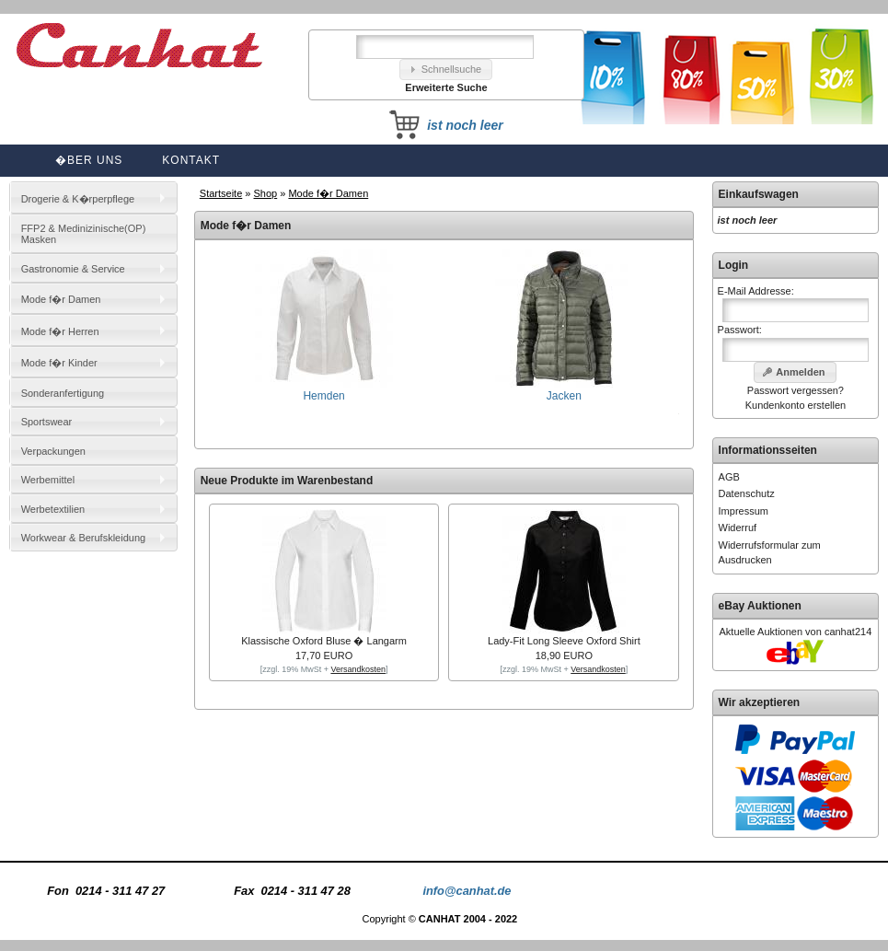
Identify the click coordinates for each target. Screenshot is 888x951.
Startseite (221, 193)
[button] (446, 69)
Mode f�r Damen (328, 193)
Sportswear (47, 421)
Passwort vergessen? (795, 390)
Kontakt (191, 160)
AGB (729, 476)
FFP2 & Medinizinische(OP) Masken (83, 234)
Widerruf (738, 527)
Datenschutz (747, 493)
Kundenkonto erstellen (795, 405)
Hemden (324, 389)
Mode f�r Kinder (59, 362)
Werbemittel (48, 479)
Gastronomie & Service (73, 268)
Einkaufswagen (759, 194)
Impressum (743, 510)
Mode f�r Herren (60, 331)
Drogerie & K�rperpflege (78, 198)
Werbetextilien (53, 509)
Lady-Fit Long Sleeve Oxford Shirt (564, 640)
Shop (266, 193)
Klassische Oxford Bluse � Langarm (324, 640)
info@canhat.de (466, 891)
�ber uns (88, 160)
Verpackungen (53, 451)
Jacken (564, 389)
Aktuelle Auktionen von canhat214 (796, 631)
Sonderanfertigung (63, 393)
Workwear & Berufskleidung (83, 537)
